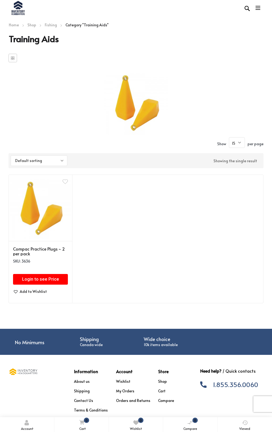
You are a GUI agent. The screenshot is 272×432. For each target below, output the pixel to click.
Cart (83, 424)
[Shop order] (39, 160)
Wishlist (136, 424)
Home (14, 24)
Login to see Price (40, 279)
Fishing (51, 24)
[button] (30, 291)
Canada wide (91, 344)
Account (27, 425)
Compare (190, 424)
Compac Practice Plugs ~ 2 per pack (39, 251)
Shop (31, 24)
